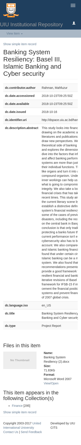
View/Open (51, 383)
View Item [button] (14, 33)
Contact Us (10, 432)
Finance (17, 405)
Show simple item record (19, 44)
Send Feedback (31, 432)
